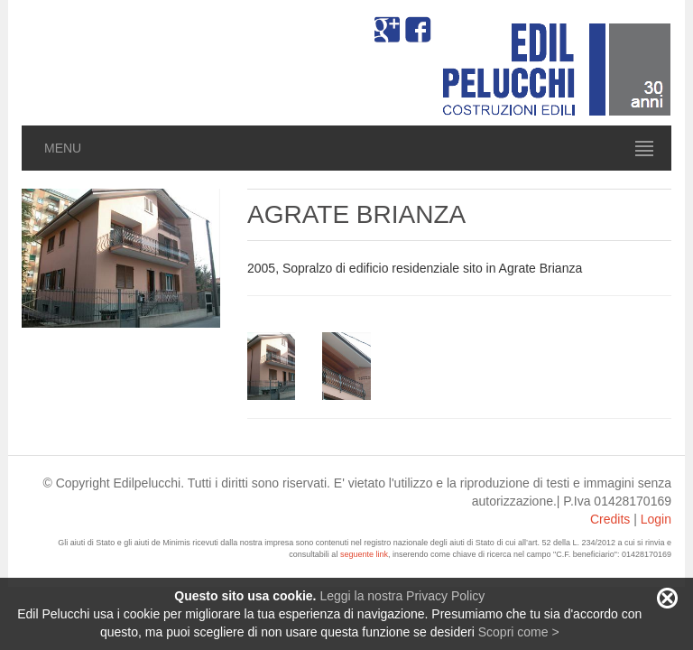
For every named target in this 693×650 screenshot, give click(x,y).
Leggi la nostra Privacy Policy (402, 596)
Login (656, 519)
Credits (610, 519)
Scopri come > (518, 632)
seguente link (364, 554)
